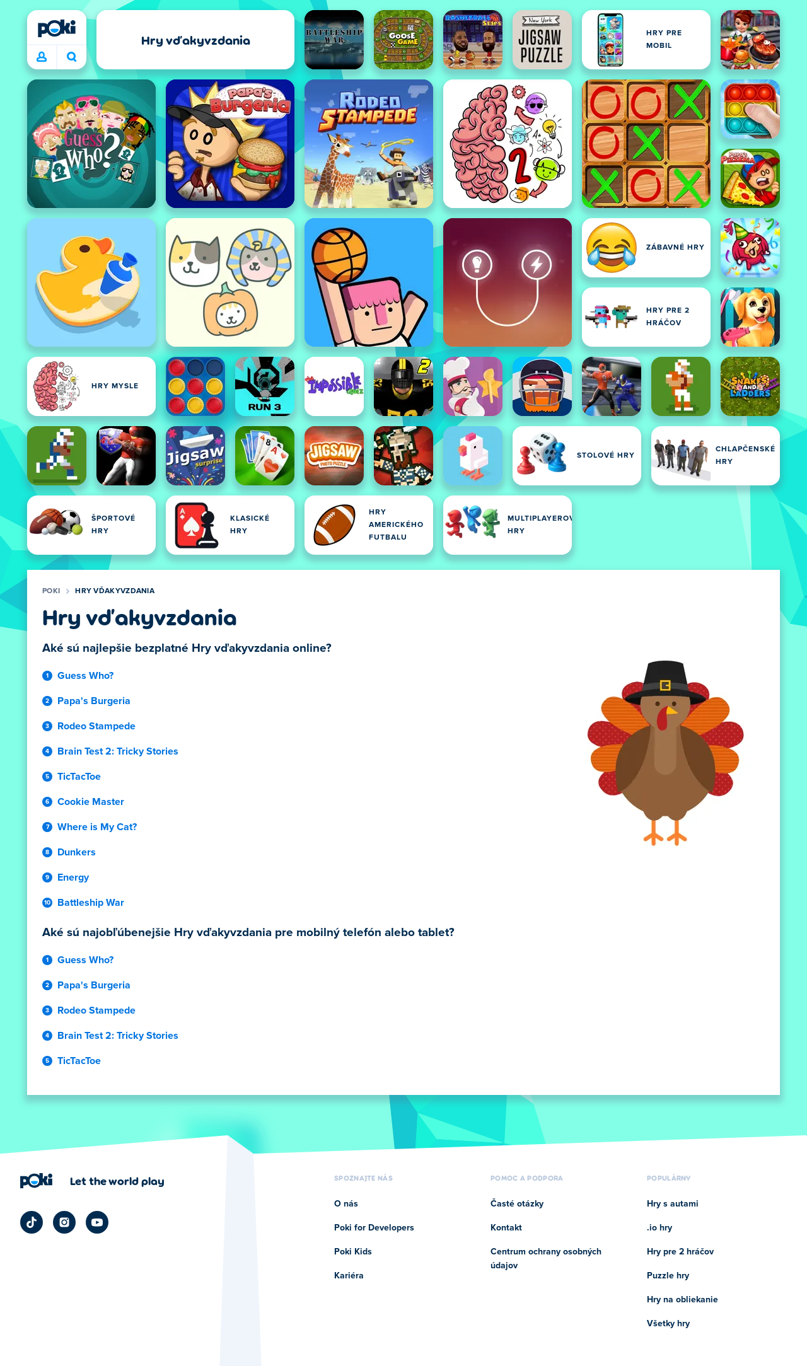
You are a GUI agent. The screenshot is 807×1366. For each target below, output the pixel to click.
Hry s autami (673, 1204)
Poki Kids (353, 1251)
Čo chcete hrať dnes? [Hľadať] (72, 57)
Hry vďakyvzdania (114, 591)
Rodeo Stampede (96, 726)
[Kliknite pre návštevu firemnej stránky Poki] (92, 1181)
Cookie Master (90, 802)
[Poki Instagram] (64, 1222)
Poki (51, 591)
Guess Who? (85, 676)
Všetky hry (668, 1323)
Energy (73, 877)
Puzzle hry (668, 1275)
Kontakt (506, 1228)
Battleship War (90, 903)
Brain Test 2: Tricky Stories (117, 751)
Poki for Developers (374, 1228)
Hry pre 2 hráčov (680, 1251)
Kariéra (349, 1275)
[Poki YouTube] (97, 1222)
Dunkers (76, 852)
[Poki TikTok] (31, 1222)
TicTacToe (79, 777)
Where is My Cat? (97, 827)
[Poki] (57, 28)
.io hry (659, 1228)
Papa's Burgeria (94, 701)
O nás (346, 1204)
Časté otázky (517, 1204)
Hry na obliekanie (682, 1299)
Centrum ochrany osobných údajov (546, 1258)
